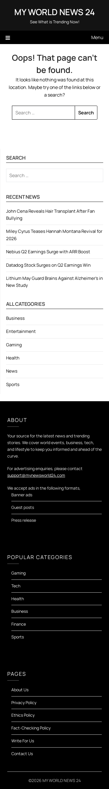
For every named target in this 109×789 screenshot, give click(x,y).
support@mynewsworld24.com (36, 475)
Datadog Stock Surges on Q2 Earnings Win (48, 265)
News (11, 371)
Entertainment (21, 331)
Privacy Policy (23, 702)
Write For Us (22, 740)
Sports (12, 384)
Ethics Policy (23, 715)
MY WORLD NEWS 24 (54, 12)
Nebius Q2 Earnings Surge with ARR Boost (48, 252)
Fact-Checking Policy (31, 728)
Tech (15, 586)
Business (15, 318)
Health (12, 358)
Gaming (14, 345)
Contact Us (22, 753)
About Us (19, 689)
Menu (97, 37)
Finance (18, 624)
